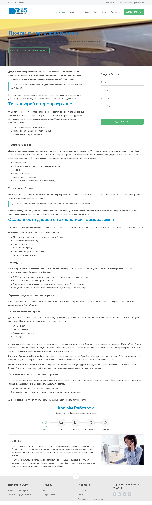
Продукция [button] (60, 11)
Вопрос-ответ (49, 498)
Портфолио (85, 11)
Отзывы (81, 498)
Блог (96, 11)
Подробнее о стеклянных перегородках (29, 50)
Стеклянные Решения (34, 305)
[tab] (46, 428)
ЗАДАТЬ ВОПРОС (134, 12)
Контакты (115, 11)
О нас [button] (104, 11)
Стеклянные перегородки (18, 494)
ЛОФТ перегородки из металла (21, 498)
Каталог (72, 11)
